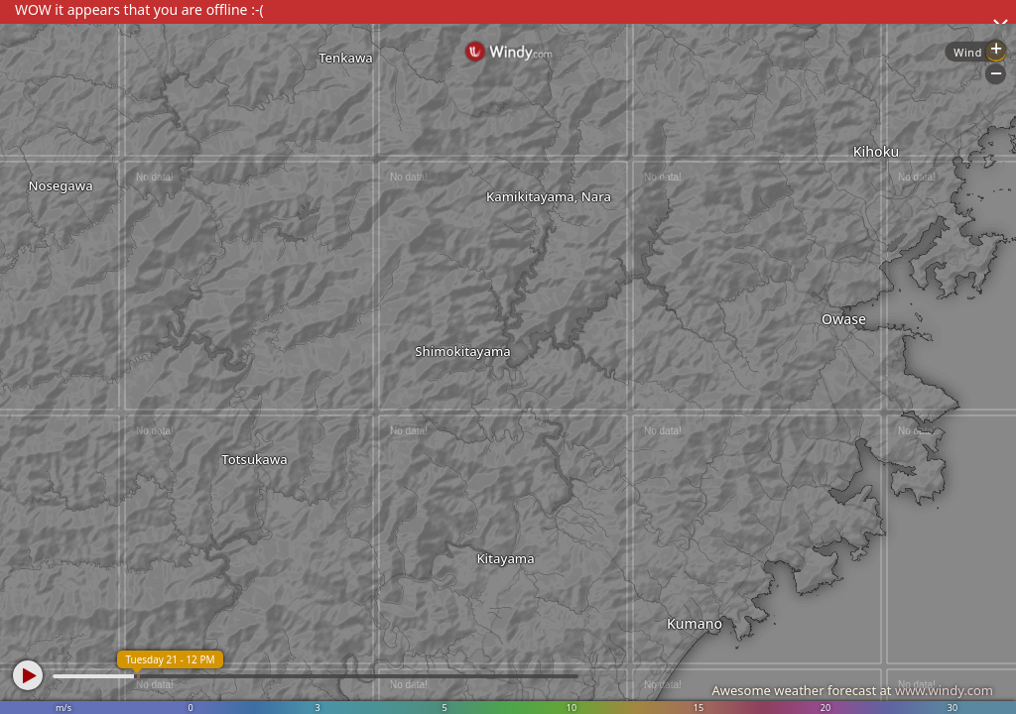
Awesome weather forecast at (852, 690)
